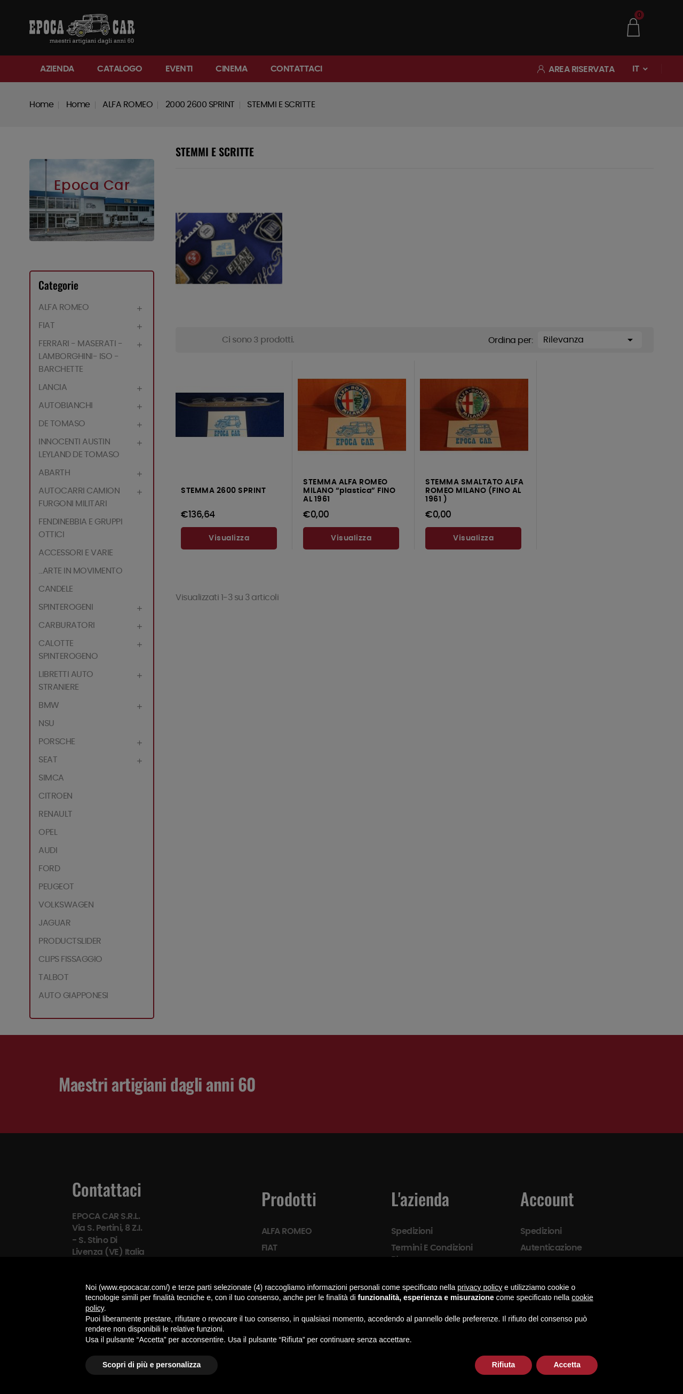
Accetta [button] (567, 1364)
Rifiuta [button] (503, 1364)
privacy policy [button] (479, 1287)
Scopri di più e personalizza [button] (151, 1364)
